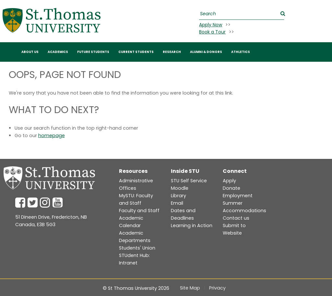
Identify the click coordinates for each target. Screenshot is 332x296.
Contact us (236, 218)
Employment (238, 195)
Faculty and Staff (139, 210)
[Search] (240, 14)
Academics (58, 52)
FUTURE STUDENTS (93, 52)
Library (178, 195)
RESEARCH (172, 52)
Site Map (190, 288)
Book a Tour (212, 32)
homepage (51, 135)
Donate (231, 188)
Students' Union (137, 248)
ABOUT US (30, 52)
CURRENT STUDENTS (136, 52)
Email (177, 203)
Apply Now (210, 24)
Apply (229, 180)
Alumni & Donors (206, 52)
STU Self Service (189, 180)
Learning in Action (191, 225)
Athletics (240, 52)
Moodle (179, 188)
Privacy (217, 288)
